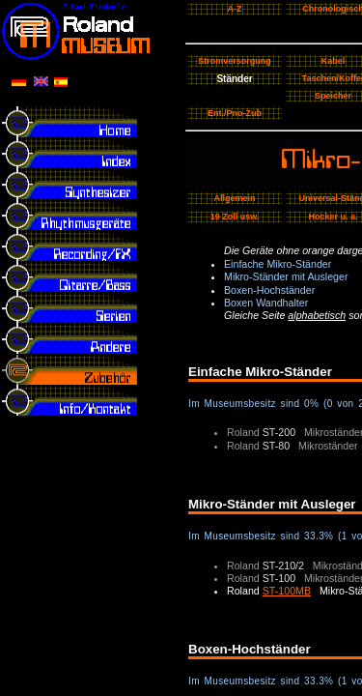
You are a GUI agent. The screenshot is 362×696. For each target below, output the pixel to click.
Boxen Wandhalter (266, 302)
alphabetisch (317, 315)
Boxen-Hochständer (269, 290)
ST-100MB (287, 590)
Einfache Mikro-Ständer (277, 264)
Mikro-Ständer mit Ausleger (286, 276)
